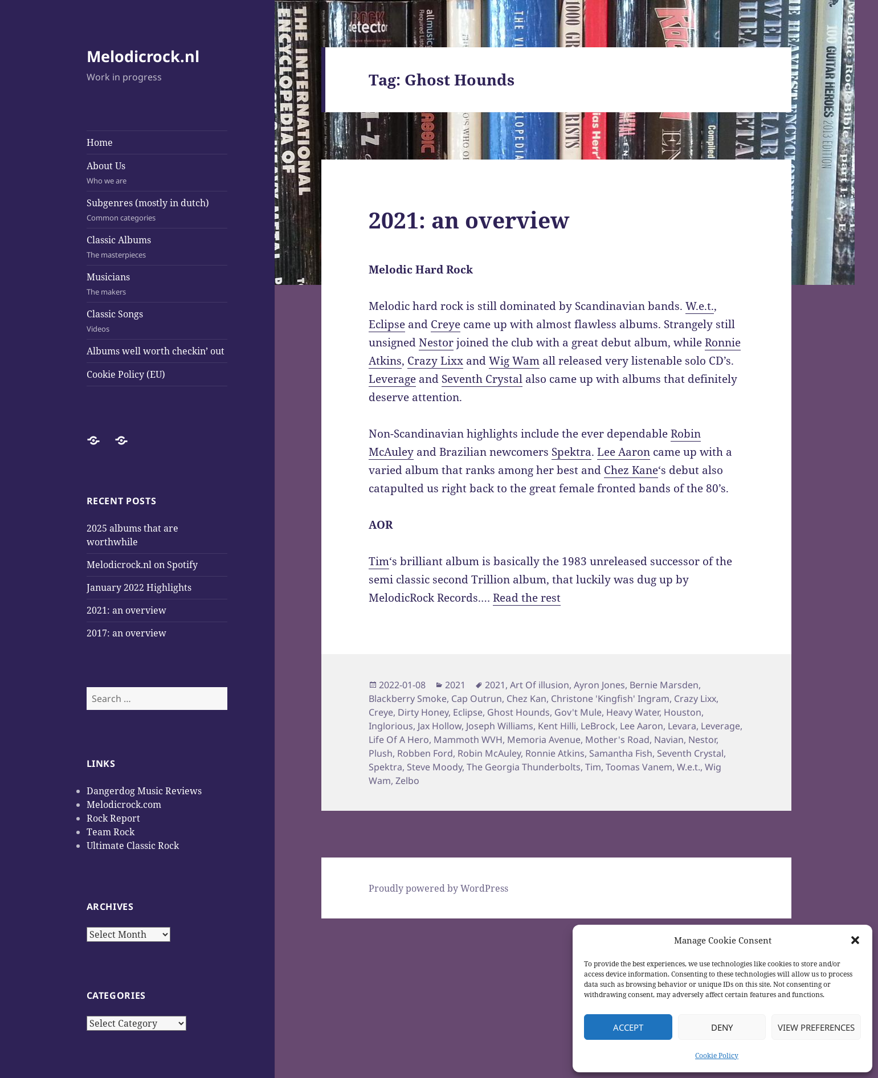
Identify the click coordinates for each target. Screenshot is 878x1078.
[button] (855, 940)
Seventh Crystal (482, 378)
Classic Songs (157, 321)
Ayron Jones (599, 685)
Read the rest (527, 597)
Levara (682, 726)
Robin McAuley (489, 753)
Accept (628, 1027)
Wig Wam (514, 360)
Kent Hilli (557, 726)
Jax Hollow (440, 726)
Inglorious (391, 726)
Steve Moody (434, 767)
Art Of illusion (539, 685)
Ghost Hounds (518, 712)
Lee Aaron (623, 451)
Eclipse (387, 324)
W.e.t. (699, 306)
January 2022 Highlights (139, 587)
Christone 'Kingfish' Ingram (610, 698)
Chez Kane (631, 470)
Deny (722, 1027)
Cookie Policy (716, 1055)
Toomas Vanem (639, 767)
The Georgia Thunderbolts (524, 767)
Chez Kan (526, 698)
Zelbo (407, 780)
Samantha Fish (620, 753)
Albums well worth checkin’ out (155, 351)
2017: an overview (126, 633)
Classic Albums (157, 247)
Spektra (571, 451)
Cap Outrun (476, 698)
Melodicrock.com (124, 804)
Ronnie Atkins (555, 753)
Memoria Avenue (544, 739)
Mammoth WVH (468, 739)
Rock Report (113, 818)
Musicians (157, 284)
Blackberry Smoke (408, 698)
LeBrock (598, 726)
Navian (669, 739)
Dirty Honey (423, 712)
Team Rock (110, 832)
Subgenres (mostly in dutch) (157, 210)
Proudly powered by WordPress (438, 888)
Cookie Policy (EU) (126, 374)
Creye (445, 324)
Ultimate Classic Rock (133, 845)
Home (100, 142)
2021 (455, 685)
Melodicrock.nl (143, 56)
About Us (157, 173)
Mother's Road (617, 739)
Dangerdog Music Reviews (144, 791)
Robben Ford (425, 753)
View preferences (816, 1027)
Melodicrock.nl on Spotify (142, 564)
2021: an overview (126, 610)
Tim (379, 561)
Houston (682, 712)
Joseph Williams (499, 726)
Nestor (436, 342)
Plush (381, 753)
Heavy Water (632, 712)
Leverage (392, 378)
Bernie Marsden (664, 685)
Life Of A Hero (399, 739)
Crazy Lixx (435, 360)
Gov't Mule (578, 712)
